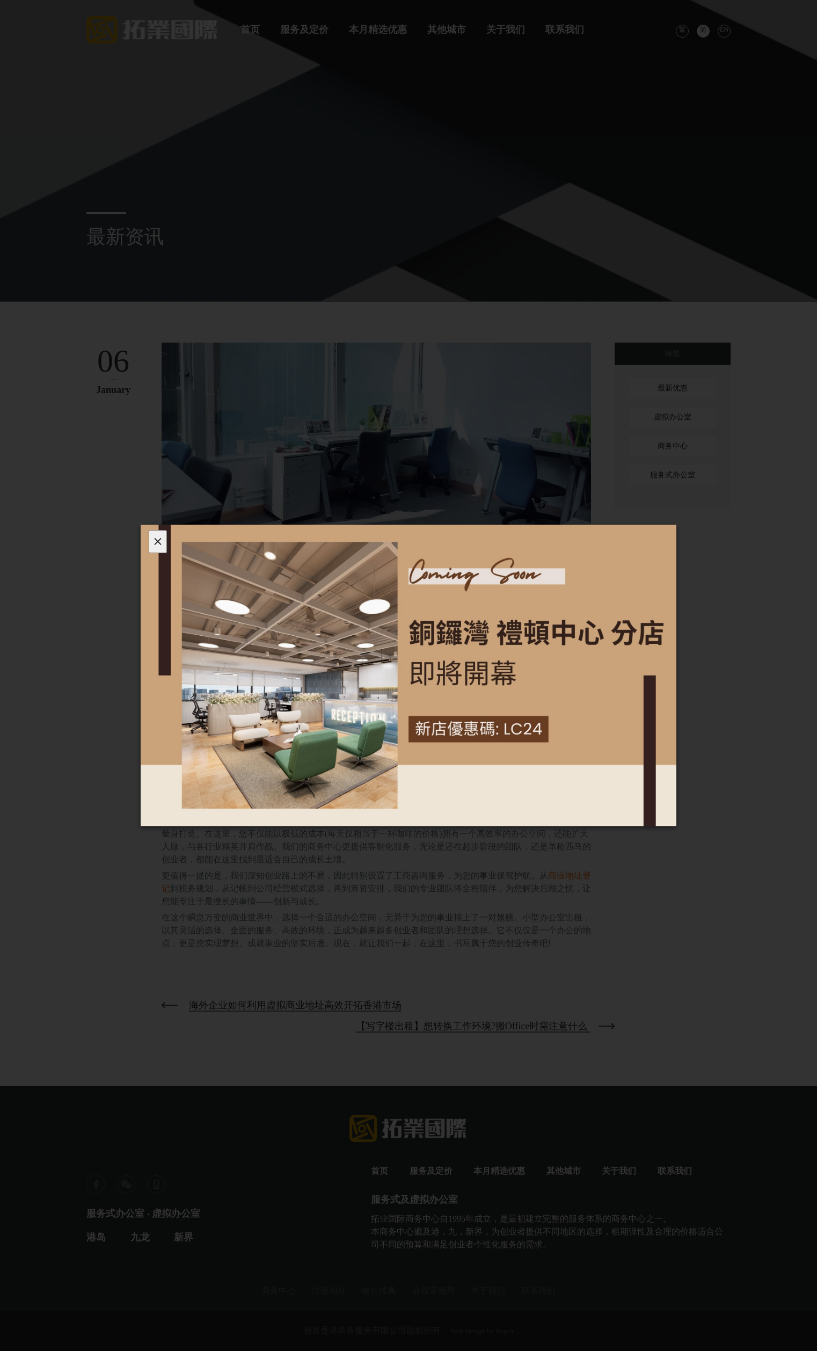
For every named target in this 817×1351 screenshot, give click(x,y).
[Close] (158, 541)
